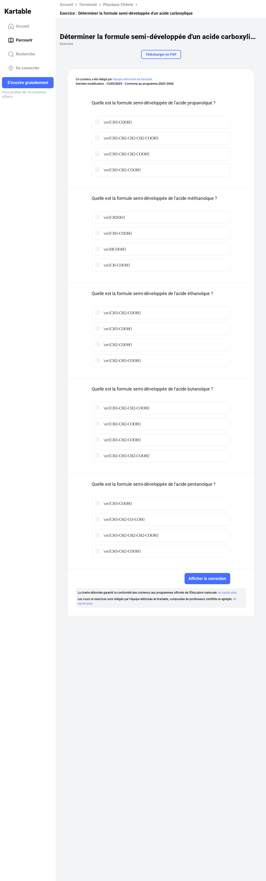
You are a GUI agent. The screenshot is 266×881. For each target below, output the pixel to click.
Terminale (88, 4)
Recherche (21, 54)
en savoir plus (227, 592)
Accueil (18, 26)
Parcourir (20, 40)
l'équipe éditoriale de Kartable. (133, 79)
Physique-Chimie (118, 4)
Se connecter (23, 68)
